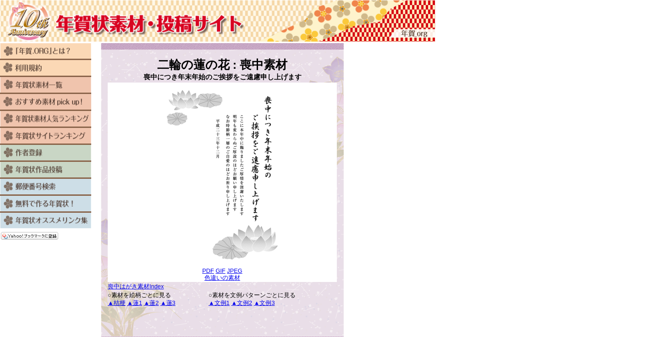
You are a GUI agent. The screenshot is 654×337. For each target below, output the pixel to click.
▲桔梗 (117, 302)
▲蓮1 (134, 302)
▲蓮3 (168, 302)
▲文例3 (264, 302)
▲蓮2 (151, 302)
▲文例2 (241, 302)
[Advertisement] (222, 322)
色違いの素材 (222, 277)
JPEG (234, 270)
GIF (220, 270)
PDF (208, 270)
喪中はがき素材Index (136, 286)
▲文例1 (219, 302)
